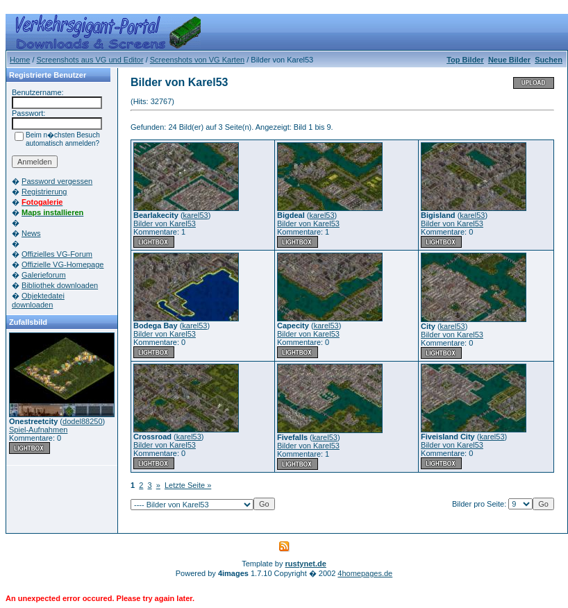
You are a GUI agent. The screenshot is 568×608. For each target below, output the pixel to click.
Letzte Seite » (188, 485)
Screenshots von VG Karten (197, 60)
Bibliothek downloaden (60, 285)
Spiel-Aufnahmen (38, 429)
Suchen (548, 60)
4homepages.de (364, 573)
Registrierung (44, 191)
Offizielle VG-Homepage (62, 264)
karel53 (195, 215)
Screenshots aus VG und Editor (90, 60)
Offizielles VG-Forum (57, 254)
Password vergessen (57, 181)
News (31, 233)
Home (20, 60)
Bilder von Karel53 (164, 223)
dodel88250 (82, 421)
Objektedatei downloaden (38, 300)
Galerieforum (44, 275)
